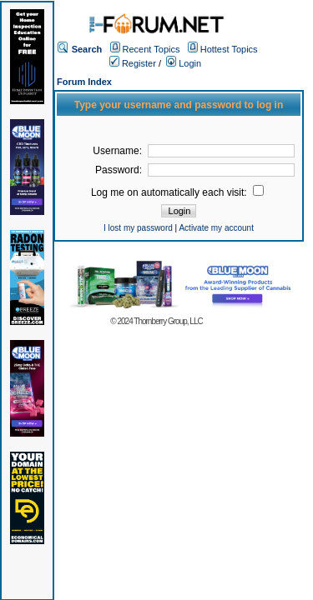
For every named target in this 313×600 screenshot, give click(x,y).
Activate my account (216, 227)
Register (132, 63)
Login (183, 63)
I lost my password (138, 227)
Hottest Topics (229, 49)
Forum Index (84, 82)
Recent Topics (151, 49)
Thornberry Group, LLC (168, 321)
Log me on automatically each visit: (177, 192)
